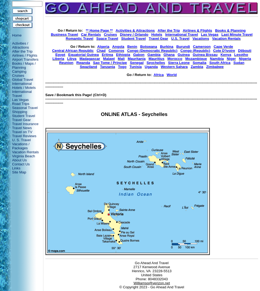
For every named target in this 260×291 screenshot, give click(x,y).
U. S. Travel (21, 140)
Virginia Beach (23, 156)
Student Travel (23, 116)
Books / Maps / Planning (24, 65)
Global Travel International (22, 82)
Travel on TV (22, 132)
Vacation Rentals (25, 152)
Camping (19, 72)
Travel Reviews (24, 136)
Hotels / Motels (24, 88)
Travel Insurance (25, 124)
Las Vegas (20, 100)
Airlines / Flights (24, 55)
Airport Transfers (25, 59)
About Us (19, 160)
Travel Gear (21, 120)
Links (16, 168)
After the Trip (22, 51)
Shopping (19, 112)
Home (17, 35)
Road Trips (20, 104)
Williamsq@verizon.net (151, 283)
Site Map (19, 172)
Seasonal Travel (25, 108)
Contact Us (21, 164)
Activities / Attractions (20, 45)
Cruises (18, 76)
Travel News (22, 128)
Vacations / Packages (20, 146)
